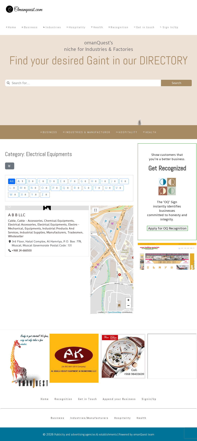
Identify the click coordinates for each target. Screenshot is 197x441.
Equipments (33, 228)
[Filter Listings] (9, 166)
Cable (12, 220)
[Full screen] (95, 210)
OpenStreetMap (114, 312)
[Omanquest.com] (24, 10)
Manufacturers (56, 232)
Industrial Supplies (32, 232)
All (12, 181)
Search (176, 83)
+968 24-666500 (22, 250)
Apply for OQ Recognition (167, 228)
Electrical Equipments (52, 224)
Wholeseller (15, 236)
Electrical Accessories (22, 224)
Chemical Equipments (59, 220)
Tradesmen (75, 232)
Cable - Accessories (29, 220)
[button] (128, 300)
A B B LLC (16, 215)
